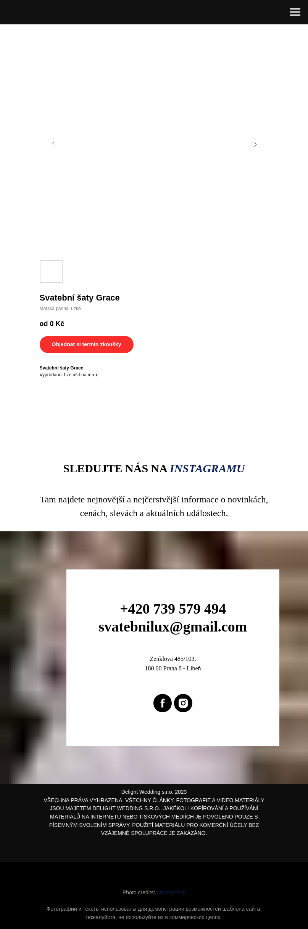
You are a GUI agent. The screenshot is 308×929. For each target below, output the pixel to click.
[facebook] (162, 703)
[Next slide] (255, 144)
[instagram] (183, 703)
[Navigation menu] (295, 12)
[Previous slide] (53, 144)
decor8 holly (171, 892)
